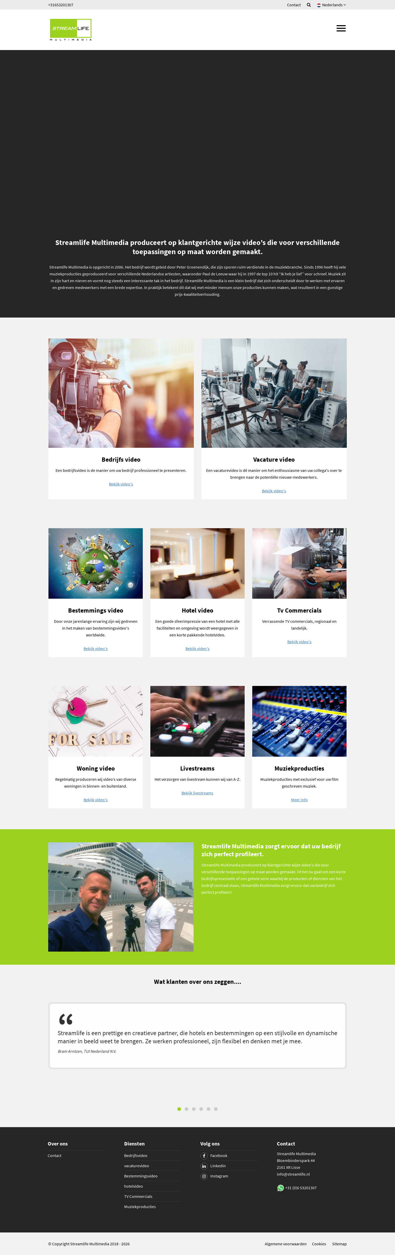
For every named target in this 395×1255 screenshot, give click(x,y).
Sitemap (339, 1243)
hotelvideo (133, 1186)
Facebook (213, 1155)
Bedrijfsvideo (135, 1155)
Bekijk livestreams (197, 792)
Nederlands (332, 4)
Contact (294, 4)
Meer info (299, 799)
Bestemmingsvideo (141, 1175)
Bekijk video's (121, 484)
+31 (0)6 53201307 (301, 1187)
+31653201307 (60, 4)
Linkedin (213, 1165)
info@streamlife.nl (293, 1174)
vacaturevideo (136, 1165)
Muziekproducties (140, 1206)
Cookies (319, 1243)
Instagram (214, 1175)
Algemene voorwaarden (286, 1243)
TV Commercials (138, 1196)
